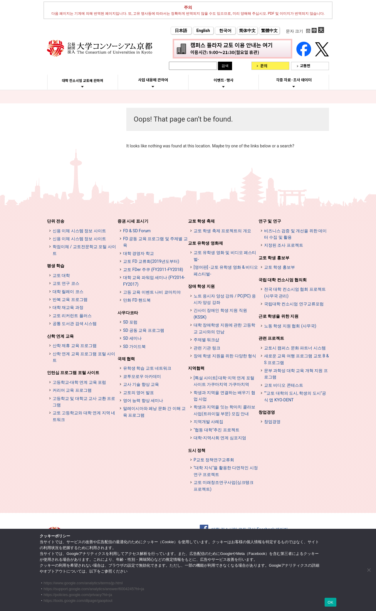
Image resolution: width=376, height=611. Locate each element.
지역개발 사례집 (208, 421)
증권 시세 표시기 (133, 221)
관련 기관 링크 (207, 348)
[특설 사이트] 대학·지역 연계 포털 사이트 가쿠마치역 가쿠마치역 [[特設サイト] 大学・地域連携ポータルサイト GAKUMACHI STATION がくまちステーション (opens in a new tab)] (224, 381)
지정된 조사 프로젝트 (283, 245)
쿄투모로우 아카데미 (142, 376)
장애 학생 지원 (201, 286)
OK (330, 602)
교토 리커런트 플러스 (72, 315)
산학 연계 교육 (60, 336)
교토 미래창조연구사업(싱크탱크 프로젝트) (224, 485)
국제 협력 (126, 358)
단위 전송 (55, 221)
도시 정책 (196, 450)
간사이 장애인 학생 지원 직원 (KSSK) (220, 313)
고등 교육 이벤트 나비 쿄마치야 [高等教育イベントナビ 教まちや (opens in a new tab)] (152, 292)
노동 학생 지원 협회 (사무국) (290, 326)
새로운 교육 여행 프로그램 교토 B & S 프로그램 (296, 359)
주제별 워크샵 (206, 339)
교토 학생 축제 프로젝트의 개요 (222, 230)
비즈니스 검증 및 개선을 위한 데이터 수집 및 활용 (295, 234)
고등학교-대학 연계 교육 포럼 (79, 382)
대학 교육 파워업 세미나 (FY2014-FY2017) (154, 280)
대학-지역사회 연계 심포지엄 (220, 437)
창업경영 (266, 412)
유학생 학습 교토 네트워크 (147, 368)
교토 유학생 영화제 (205, 243)
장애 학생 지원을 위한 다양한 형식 (225, 356)
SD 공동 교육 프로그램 (143, 330)
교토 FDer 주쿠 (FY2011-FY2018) (153, 269)
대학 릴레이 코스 (68, 291)
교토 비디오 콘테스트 (283, 385)
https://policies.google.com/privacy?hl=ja (77, 595)
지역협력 (196, 368)
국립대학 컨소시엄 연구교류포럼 (294, 304)
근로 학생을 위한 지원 (278, 316)
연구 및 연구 (269, 221)
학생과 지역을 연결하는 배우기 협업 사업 (224, 395)
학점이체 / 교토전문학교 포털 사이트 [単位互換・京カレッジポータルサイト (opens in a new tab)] (84, 249)
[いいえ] (369, 570)
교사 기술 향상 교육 (141, 384)
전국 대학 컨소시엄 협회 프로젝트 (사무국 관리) (295, 292)
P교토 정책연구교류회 (214, 459)
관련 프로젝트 (271, 338)
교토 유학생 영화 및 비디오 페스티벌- (225, 255)
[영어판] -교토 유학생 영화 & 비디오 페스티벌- (226, 270)
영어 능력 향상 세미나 (143, 400)
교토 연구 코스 (66, 283)
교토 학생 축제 (201, 221)
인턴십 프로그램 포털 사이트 (73, 372)
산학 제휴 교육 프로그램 (75, 345)
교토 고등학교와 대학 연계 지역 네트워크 (84, 416)
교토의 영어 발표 (138, 392)
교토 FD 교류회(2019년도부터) (151, 261)
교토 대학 (61, 275)
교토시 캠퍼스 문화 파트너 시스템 (295, 348)
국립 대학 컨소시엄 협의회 (282, 279)
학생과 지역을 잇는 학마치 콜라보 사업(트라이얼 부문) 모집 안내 (224, 410)
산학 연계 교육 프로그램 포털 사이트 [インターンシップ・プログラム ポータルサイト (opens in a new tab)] (84, 357)
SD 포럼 (130, 322)
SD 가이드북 (134, 346)
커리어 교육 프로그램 (72, 390)
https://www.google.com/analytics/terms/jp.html (83, 583)
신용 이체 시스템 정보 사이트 (79, 230)
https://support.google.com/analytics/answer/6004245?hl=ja (93, 589)
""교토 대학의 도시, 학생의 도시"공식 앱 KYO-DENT (295, 396)
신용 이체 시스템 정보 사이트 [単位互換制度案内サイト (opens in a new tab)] (79, 238)
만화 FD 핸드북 (137, 300)
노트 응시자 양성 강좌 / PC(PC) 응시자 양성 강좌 (225, 299)
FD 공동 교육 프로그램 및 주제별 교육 (155, 242)
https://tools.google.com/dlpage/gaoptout (77, 600)
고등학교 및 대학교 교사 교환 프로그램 (84, 401)
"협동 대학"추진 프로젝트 (216, 429)
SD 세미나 (132, 338)
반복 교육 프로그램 (70, 299)
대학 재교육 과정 (68, 307)
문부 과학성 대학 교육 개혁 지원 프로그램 (296, 373)
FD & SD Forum (137, 230)
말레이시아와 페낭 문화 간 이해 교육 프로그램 (154, 411)
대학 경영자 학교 (138, 253)
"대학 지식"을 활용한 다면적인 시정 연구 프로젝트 (226, 471)
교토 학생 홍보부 (273, 257)
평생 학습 (55, 265)
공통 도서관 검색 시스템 (75, 323)
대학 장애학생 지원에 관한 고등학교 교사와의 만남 (224, 328)
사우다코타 (128, 312)
